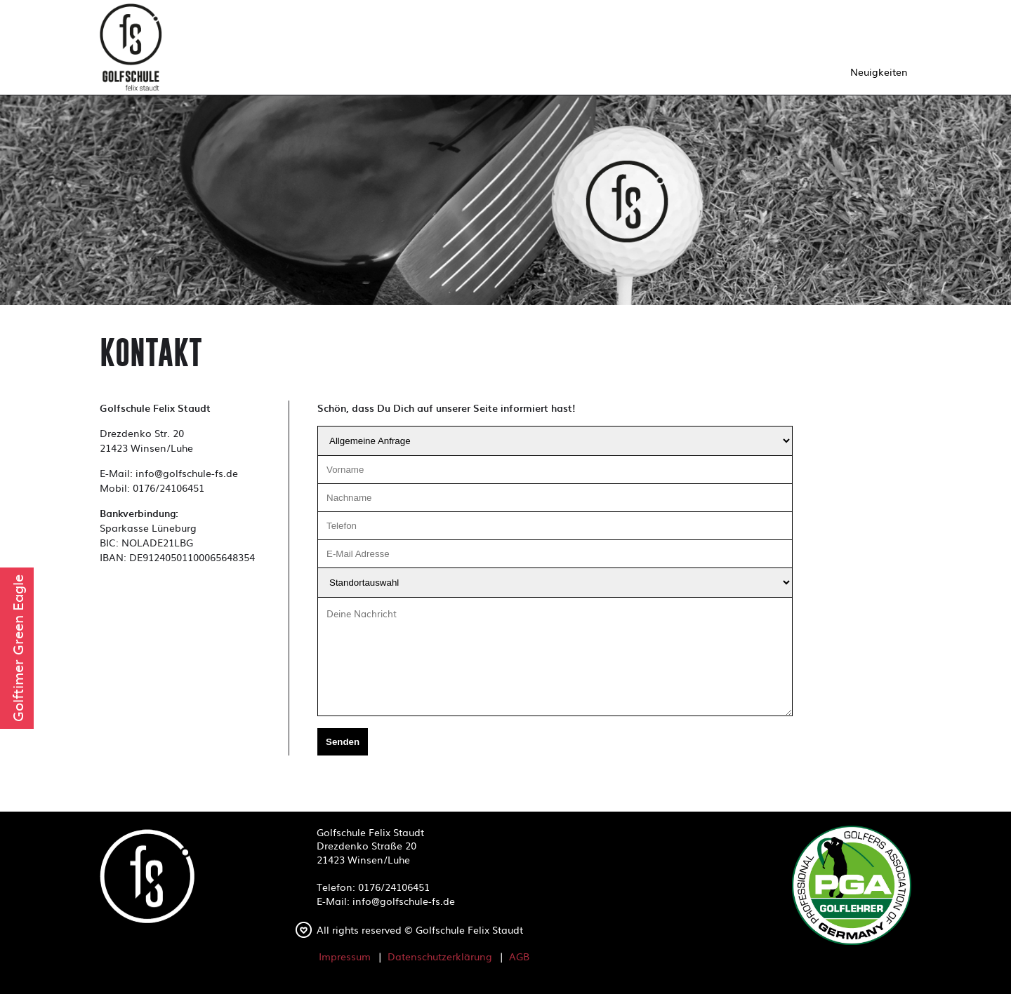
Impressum (345, 956)
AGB (519, 956)
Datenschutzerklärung (440, 956)
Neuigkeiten (879, 72)
